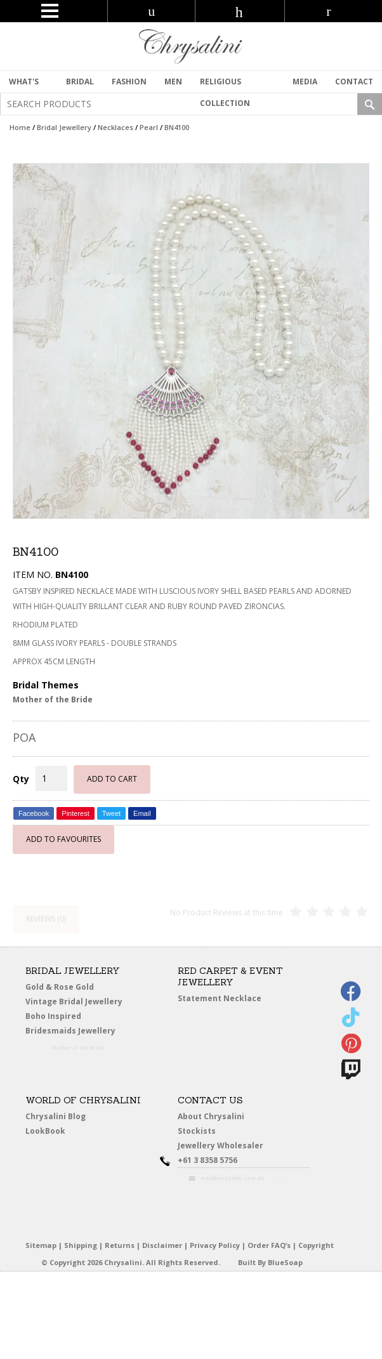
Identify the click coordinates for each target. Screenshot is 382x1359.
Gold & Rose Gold (59, 987)
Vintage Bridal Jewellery (74, 1002)
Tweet (111, 813)
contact (354, 81)
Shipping (80, 1245)
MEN (173, 81)
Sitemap (40, 1245)
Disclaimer (162, 1245)
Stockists (198, 1131)
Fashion (129, 81)
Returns (120, 1245)
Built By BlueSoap (270, 1262)
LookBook (47, 1131)
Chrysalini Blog (55, 1116)
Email (142, 813)
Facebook (33, 813)
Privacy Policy (215, 1245)
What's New (24, 84)
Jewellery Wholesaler (226, 1147)
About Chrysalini (211, 1116)
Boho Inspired (65, 1018)
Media (305, 81)
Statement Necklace (219, 998)
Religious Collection (225, 84)
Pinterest (75, 813)
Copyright (316, 1245)
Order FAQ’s (269, 1245)
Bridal (80, 81)
